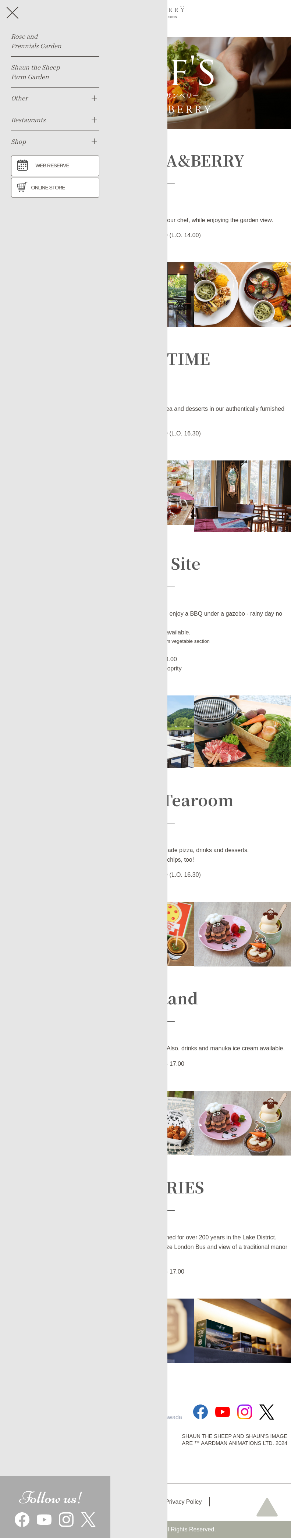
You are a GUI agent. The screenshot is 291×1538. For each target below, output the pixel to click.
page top (267, 1507)
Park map (137, 1502)
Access (98, 1502)
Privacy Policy (183, 1502)
